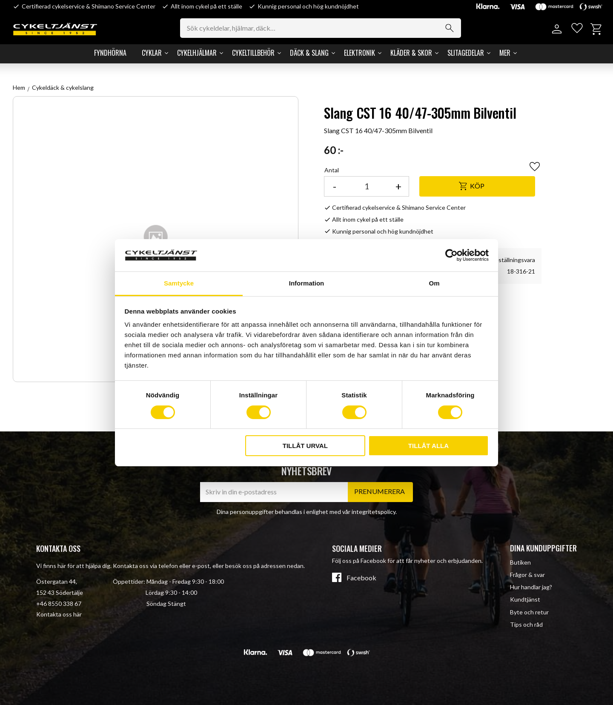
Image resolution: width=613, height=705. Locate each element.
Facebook (361, 577)
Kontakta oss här (59, 614)
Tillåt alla (428, 445)
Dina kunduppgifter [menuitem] (543, 548)
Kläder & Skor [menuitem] (411, 53)
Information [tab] (306, 283)
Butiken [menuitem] (520, 562)
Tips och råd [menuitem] (526, 624)
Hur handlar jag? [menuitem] (531, 587)
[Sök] (452, 28)
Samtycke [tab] (179, 283)
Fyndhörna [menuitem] (110, 53)
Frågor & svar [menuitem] (527, 574)
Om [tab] (434, 283)
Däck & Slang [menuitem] (309, 53)
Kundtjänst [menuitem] (525, 599)
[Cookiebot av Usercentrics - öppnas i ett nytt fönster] (451, 255)
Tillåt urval (305, 445)
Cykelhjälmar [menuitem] (197, 53)
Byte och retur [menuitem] (529, 612)
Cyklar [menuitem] (152, 53)
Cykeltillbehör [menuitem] (253, 53)
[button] (575, 29)
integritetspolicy (373, 511)
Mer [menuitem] (504, 53)
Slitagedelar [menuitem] (465, 53)
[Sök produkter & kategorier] (323, 28)
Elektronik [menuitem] (359, 53)
